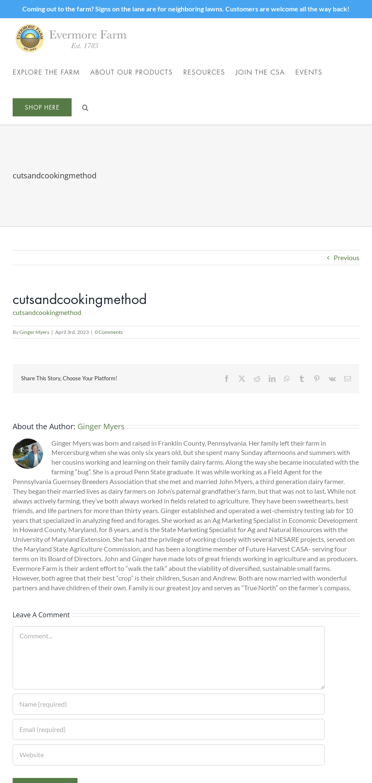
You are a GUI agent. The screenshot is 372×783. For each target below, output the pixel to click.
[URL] (169, 754)
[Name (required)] (169, 704)
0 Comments (109, 332)
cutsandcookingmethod (47, 312)
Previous (346, 257)
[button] (85, 106)
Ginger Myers (34, 332)
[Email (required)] (169, 729)
